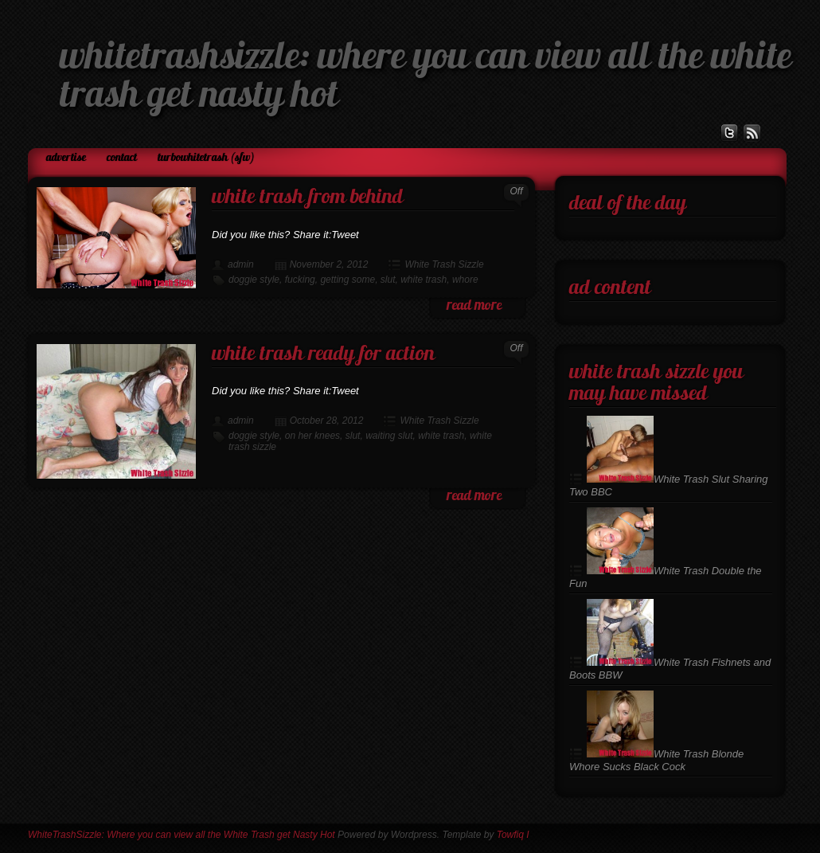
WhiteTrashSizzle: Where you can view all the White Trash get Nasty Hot (181, 834)
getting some (347, 279)
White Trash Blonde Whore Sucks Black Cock (656, 760)
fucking (300, 279)
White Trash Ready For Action (323, 355)
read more (474, 306)
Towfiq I (513, 834)
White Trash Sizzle (443, 264)
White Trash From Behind (307, 198)
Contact (122, 158)
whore (465, 279)
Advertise (66, 158)
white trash (423, 279)
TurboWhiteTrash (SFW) (206, 158)
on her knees (312, 435)
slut (388, 279)
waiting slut (388, 435)
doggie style (253, 279)
